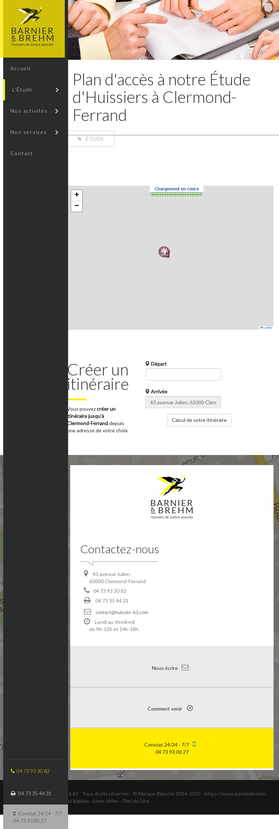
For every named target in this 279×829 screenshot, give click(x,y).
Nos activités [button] (32, 114)
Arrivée (158, 391)
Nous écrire (170, 681)
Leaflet (266, 327)
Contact (19, 158)
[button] (166, 252)
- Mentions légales (68, 815)
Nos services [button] (32, 136)
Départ (158, 364)
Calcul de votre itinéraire (201, 420)
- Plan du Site (134, 815)
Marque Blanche (156, 808)
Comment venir (170, 722)
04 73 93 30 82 (27, 771)
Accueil (18, 69)
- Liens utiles (104, 815)
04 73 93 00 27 (170, 762)
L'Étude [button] (33, 91)
